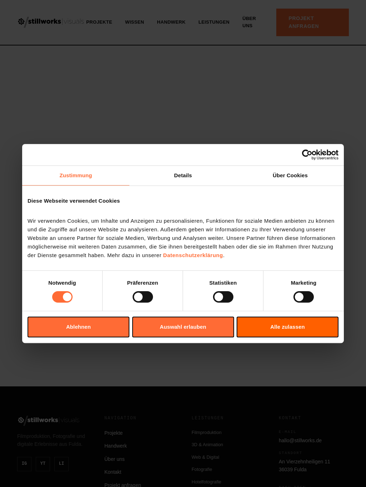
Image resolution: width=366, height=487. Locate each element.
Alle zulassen (287, 327)
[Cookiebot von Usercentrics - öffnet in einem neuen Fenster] (307, 154)
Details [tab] (183, 175)
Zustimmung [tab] (76, 175)
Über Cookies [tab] (290, 175)
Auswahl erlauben (183, 327)
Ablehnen (78, 327)
